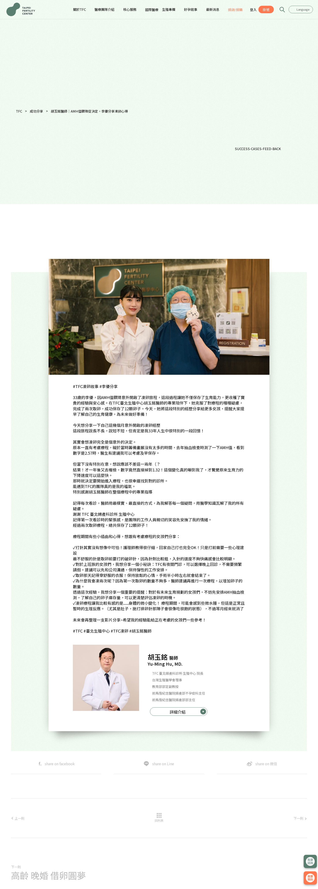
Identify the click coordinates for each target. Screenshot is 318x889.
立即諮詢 (310, 861)
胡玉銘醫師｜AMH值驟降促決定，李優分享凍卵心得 (89, 111)
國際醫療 (151, 9)
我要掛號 (310, 878)
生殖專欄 (168, 9)
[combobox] (301, 9)
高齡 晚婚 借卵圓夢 (48, 875)
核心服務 (129, 9)
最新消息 (212, 9)
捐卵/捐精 (235, 9)
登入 (253, 9)
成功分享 (36, 111)
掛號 (266, 9)
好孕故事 (190, 9)
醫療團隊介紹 (104, 9)
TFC (19, 111)
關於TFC (79, 9)
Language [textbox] (303, 9)
